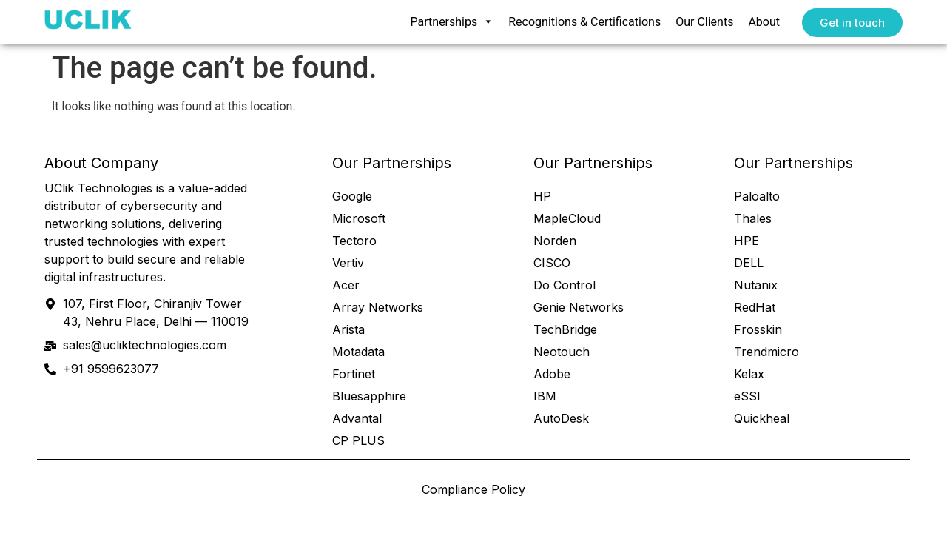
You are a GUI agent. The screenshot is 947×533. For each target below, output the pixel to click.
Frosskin (758, 329)
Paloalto (757, 196)
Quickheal (761, 418)
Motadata (358, 351)
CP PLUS (358, 440)
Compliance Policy (473, 489)
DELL (749, 262)
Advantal (357, 418)
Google (352, 196)
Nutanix (756, 285)
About (764, 22)
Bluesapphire (369, 396)
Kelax (749, 373)
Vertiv (348, 262)
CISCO (551, 262)
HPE (746, 240)
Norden (554, 240)
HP (542, 196)
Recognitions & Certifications (584, 22)
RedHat (754, 307)
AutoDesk (561, 418)
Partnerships (452, 22)
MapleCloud (567, 218)
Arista (348, 329)
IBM (544, 396)
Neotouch (561, 351)
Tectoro (354, 240)
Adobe (551, 373)
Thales (753, 218)
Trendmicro (766, 351)
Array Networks (377, 307)
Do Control (564, 285)
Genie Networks (578, 307)
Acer (346, 285)
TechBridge (565, 329)
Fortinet (353, 373)
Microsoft (358, 218)
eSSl (747, 396)
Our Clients (704, 22)
